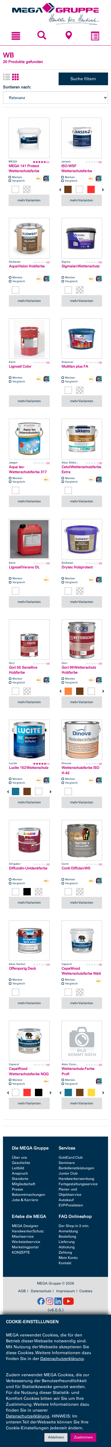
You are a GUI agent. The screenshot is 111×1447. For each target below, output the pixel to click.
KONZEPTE (21, 1252)
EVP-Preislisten (71, 1205)
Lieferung (67, 1242)
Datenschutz (41, 1291)
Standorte (20, 1179)
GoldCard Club (71, 1157)
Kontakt (65, 1263)
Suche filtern (83, 78)
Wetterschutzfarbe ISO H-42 (80, 770)
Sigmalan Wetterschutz (80, 266)
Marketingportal (25, 1247)
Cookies (85, 1291)
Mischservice (23, 1236)
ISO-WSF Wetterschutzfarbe (76, 168)
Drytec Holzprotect (77, 567)
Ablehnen (56, 1437)
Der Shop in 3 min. (74, 1226)
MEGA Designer (25, 1226)
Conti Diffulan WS (76, 868)
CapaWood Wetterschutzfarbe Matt (81, 971)
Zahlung (65, 1252)
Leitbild (18, 1168)
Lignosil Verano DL (24, 567)
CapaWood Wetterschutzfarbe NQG (29, 1071)
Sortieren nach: (17, 87)
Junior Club (68, 1173)
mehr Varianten (29, 200)
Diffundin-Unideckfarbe (28, 868)
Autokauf (66, 1200)
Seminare (67, 1163)
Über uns (19, 1157)
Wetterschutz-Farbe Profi (78, 1071)
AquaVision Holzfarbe (27, 266)
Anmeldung (68, 1231)
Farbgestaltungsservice (78, 1184)
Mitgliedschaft (23, 1184)
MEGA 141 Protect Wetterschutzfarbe (24, 168)
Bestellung (67, 1236)
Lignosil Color (20, 366)
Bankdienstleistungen (76, 1168)
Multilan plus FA (75, 366)
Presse (17, 1189)
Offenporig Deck (22, 968)
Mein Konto (68, 1258)
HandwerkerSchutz (28, 1231)
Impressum (65, 1291)
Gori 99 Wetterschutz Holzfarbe (79, 670)
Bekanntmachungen (28, 1195)
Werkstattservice (26, 1242)
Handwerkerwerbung (76, 1179)
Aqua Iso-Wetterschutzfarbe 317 (28, 469)
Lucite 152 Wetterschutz (28, 768)
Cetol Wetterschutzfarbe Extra (81, 469)
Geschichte (21, 1163)
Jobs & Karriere (25, 1200)
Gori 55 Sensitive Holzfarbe (23, 670)
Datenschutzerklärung (62, 1358)
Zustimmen (83, 1437)
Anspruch (20, 1173)
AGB (22, 1291)
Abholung (67, 1247)
